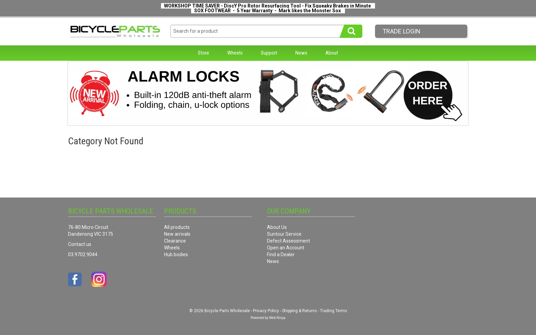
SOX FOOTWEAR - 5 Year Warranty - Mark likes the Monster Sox (267, 10)
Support (269, 53)
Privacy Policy (266, 310)
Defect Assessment (288, 241)
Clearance (175, 241)
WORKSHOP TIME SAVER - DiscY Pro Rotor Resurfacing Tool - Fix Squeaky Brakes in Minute (267, 6)
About (331, 53)
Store (203, 53)
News (301, 53)
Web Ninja (277, 318)
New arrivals (177, 234)
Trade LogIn (401, 31)
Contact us (79, 244)
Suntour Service (284, 234)
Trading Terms (333, 310)
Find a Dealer (281, 254)
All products (177, 227)
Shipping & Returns (299, 310)
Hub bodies (176, 254)
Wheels (235, 53)
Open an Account (285, 247)
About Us (277, 227)
